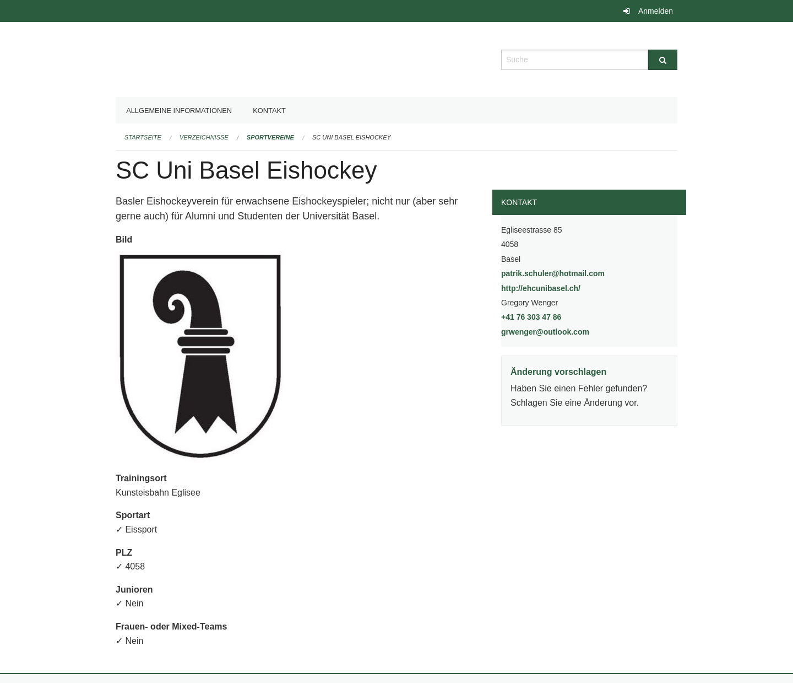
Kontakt (269, 110)
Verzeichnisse (204, 137)
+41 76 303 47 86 (531, 317)
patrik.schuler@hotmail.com (553, 273)
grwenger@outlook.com (545, 331)
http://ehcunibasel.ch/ (569, 287)
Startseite (142, 137)
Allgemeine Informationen (179, 110)
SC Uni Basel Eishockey (351, 137)
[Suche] (662, 60)
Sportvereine (270, 137)
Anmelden (655, 11)
